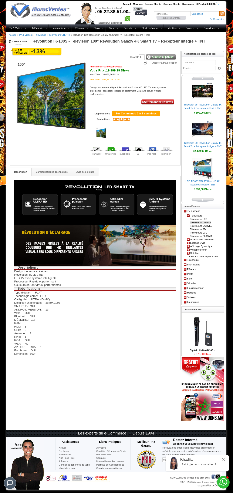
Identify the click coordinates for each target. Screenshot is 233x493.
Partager (96, 153)
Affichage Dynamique (201, 246)
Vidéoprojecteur (198, 249)
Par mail (151, 153)
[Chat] (10, 483)
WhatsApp (110, 153)
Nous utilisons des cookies (110, 461)
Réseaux (79, 28)
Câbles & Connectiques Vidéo (202, 256)
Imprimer (166, 153)
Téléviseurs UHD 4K (59, 35)
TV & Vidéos (15, 28)
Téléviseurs (40, 35)
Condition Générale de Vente (111, 451)
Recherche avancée (171, 18)
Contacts (100, 458)
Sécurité (128, 28)
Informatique (59, 28)
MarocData (214, 485)
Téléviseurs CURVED (201, 226)
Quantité (134, 57)
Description (20, 172)
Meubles (172, 28)
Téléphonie (37, 28)
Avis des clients (85, 172)
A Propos (101, 447)
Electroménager (150, 28)
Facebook (124, 153)
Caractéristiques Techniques (52, 172)
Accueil (12, 35)
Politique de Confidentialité (110, 464)
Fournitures (210, 28)
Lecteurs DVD (197, 243)
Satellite (194, 253)
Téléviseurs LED (198, 219)
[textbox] (172, 13)
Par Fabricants (104, 454)
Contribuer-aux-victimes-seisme (109, 470)
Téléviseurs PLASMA (201, 236)
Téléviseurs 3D (198, 229)
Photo (97, 28)
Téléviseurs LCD (198, 232)
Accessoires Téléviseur (202, 239)
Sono (112, 28)
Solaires (190, 28)
